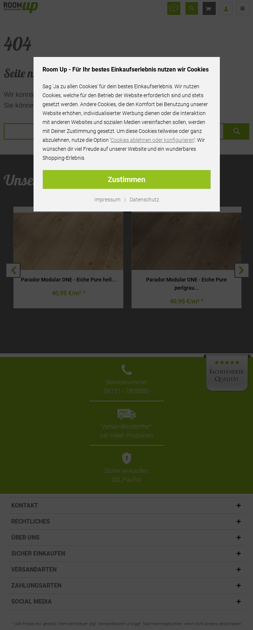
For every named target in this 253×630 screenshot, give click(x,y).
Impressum (107, 200)
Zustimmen (126, 179)
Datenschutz (144, 200)
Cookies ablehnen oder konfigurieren (152, 140)
